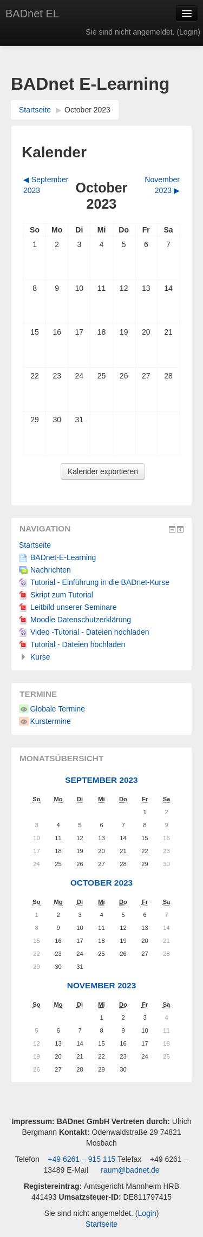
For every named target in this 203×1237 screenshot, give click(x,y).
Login (188, 32)
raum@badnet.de (130, 1170)
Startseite (35, 109)
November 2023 (101, 985)
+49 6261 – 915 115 (80, 1159)
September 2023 (101, 779)
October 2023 (87, 109)
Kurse (40, 657)
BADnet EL (32, 13)
